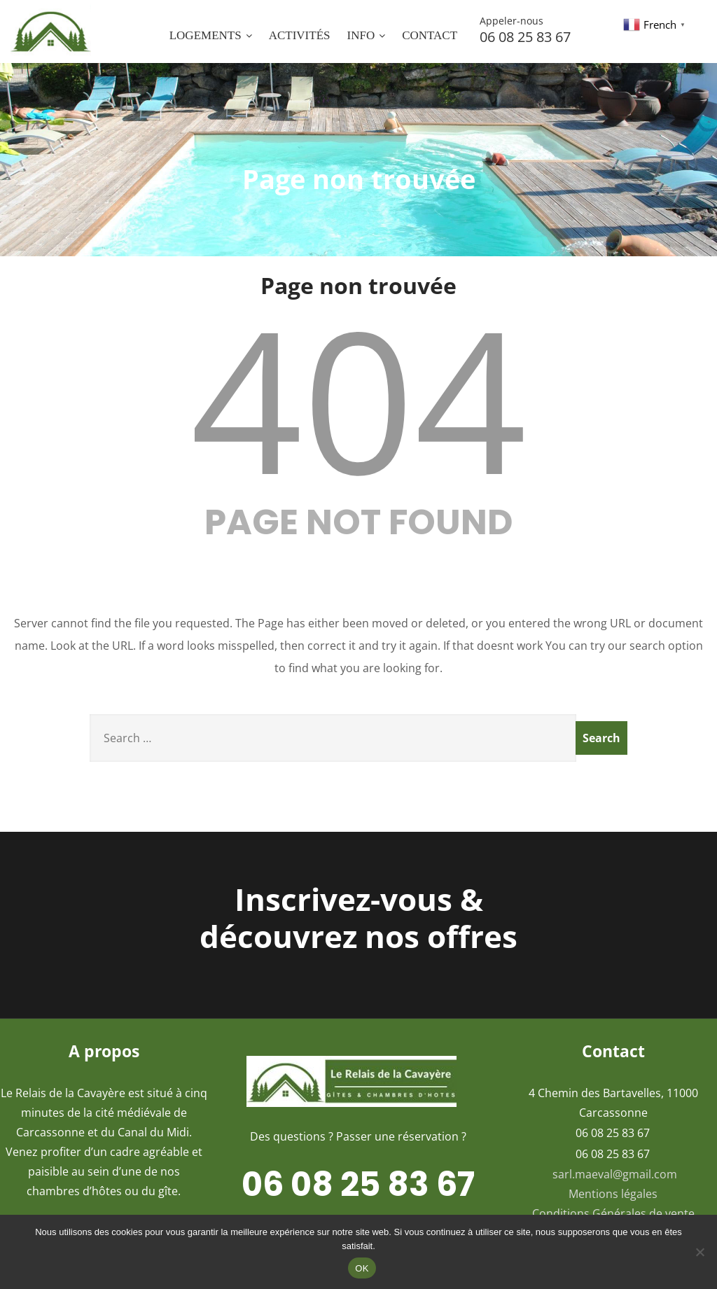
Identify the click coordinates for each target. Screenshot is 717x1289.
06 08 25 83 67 (546, 30)
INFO (366, 35)
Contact (429, 35)
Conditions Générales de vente (613, 1213)
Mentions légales (613, 1193)
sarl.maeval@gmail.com (614, 1174)
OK (361, 1268)
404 (358, 398)
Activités (299, 35)
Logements (210, 35)
